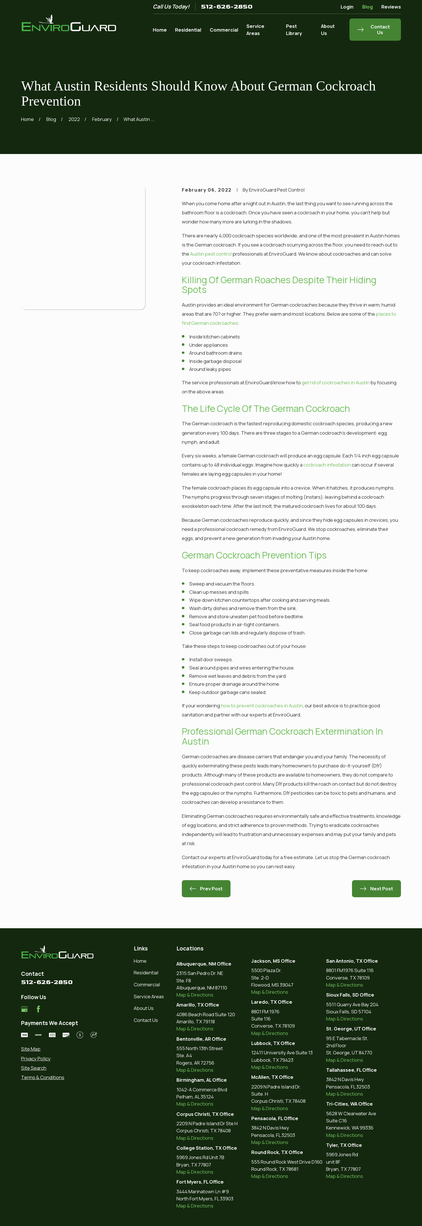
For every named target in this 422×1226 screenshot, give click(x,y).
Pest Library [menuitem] (294, 29)
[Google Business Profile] (24, 1009)
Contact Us (146, 1020)
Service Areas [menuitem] (255, 29)
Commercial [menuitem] (224, 29)
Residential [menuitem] (188, 29)
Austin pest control (211, 253)
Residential (146, 972)
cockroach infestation (327, 464)
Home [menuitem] (160, 29)
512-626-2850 (227, 7)
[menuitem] (59, 1048)
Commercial (147, 984)
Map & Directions (194, 994)
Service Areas (149, 996)
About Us (144, 1008)
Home (140, 961)
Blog (367, 6)
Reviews (391, 6)
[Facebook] (38, 1009)
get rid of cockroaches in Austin (336, 382)
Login (347, 6)
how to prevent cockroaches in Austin (262, 705)
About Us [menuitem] (328, 29)
